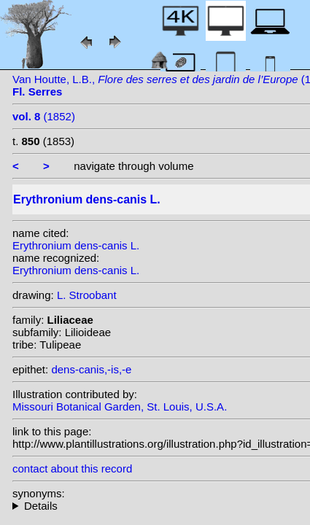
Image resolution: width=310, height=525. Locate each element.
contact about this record (72, 468)
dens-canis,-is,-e (91, 369)
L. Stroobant (87, 295)
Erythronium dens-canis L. (75, 245)
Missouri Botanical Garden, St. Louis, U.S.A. (119, 406)
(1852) (43, 116)
